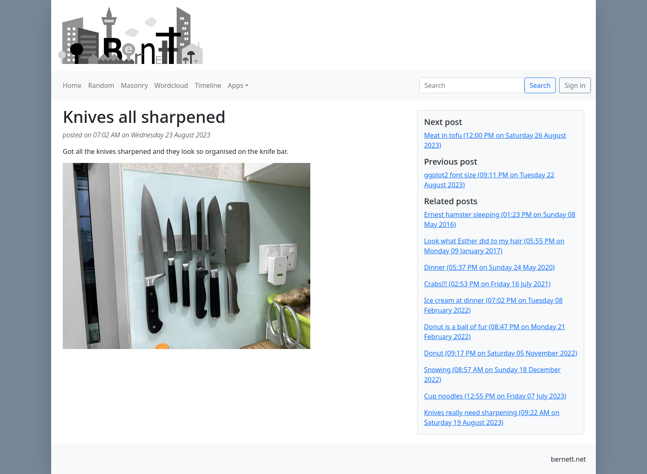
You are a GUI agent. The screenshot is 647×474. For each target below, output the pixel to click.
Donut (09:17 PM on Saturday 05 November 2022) (500, 353)
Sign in (575, 85)
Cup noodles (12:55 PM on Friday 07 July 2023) (495, 396)
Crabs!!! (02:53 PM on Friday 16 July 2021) (487, 283)
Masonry (134, 85)
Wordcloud (171, 85)
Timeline (208, 85)
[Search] (471, 85)
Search (540, 85)
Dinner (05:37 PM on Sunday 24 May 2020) (489, 267)
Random (101, 85)
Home (72, 85)
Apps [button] (235, 85)
